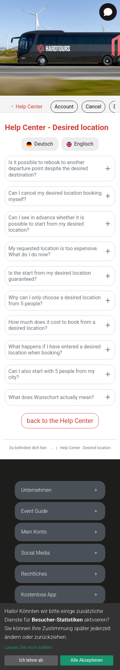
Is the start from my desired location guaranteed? (49, 276)
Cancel (93, 107)
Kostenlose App (38, 595)
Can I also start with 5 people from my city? (51, 374)
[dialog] (60, 636)
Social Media (35, 553)
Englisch (80, 144)
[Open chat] (108, 12)
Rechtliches (34, 574)
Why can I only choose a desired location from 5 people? (54, 301)
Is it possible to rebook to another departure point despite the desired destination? (48, 168)
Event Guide (34, 511)
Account (64, 107)
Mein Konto (34, 532)
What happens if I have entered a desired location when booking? (54, 350)
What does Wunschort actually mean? (51, 397)
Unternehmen (36, 490)
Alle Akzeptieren (87, 660)
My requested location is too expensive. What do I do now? (53, 251)
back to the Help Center (60, 421)
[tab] (60, 490)
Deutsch (40, 144)
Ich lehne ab (31, 660)
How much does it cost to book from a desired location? (51, 325)
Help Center (26, 107)
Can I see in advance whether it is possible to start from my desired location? (46, 224)
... (53, 448)
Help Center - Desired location (85, 448)
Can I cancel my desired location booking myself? (54, 196)
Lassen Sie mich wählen (28, 647)
